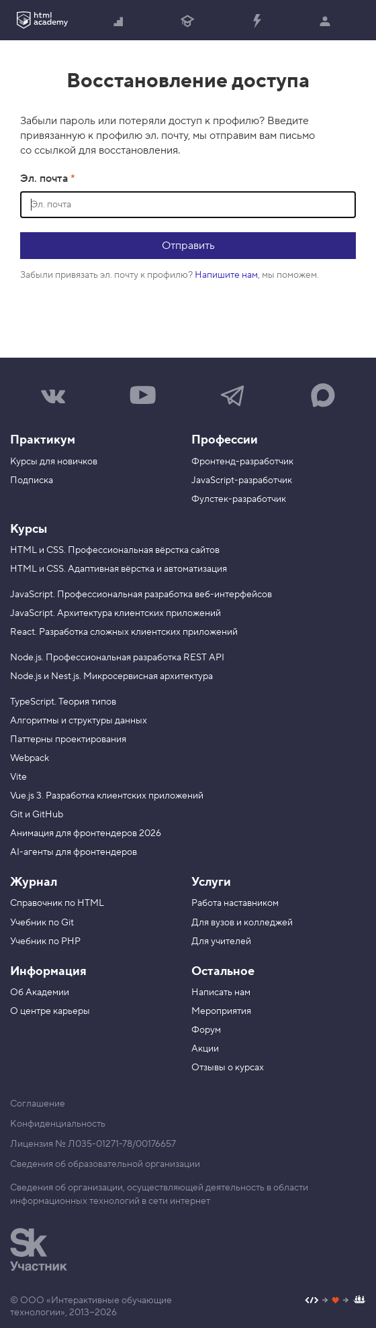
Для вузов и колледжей (242, 923)
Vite (18, 777)
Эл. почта (45, 178)
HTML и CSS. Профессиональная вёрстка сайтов (115, 550)
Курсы (28, 529)
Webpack (29, 758)
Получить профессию (187, 22)
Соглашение (37, 1104)
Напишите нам (226, 275)
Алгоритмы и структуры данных (78, 721)
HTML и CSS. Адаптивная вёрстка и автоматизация (118, 569)
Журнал (33, 882)
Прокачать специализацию (256, 22)
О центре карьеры (50, 1011)
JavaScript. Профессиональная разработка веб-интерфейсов (141, 595)
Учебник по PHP (45, 941)
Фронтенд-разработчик (242, 462)
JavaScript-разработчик (241, 480)
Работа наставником (235, 903)
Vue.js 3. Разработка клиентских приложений (106, 796)
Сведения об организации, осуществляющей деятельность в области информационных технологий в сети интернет (159, 1194)
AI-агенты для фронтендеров (73, 852)
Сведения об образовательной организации (105, 1164)
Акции (205, 1049)
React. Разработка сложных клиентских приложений (124, 632)
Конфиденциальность (57, 1124)
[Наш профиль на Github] (335, 1301)
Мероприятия (221, 1011)
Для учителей (221, 941)
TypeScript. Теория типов (63, 702)
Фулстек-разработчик (238, 499)
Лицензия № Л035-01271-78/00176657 (93, 1144)
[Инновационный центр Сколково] (38, 1249)
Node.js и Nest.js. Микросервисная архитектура (111, 676)
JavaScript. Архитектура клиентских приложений (115, 613)
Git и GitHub (36, 815)
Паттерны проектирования (68, 739)
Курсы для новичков (53, 462)
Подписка (31, 480)
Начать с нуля (119, 22)
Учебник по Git (42, 923)
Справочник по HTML (57, 903)
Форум (206, 1030)
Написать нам (220, 992)
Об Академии (39, 992)
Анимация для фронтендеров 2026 (85, 833)
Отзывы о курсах (227, 1068)
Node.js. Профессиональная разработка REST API (117, 658)
